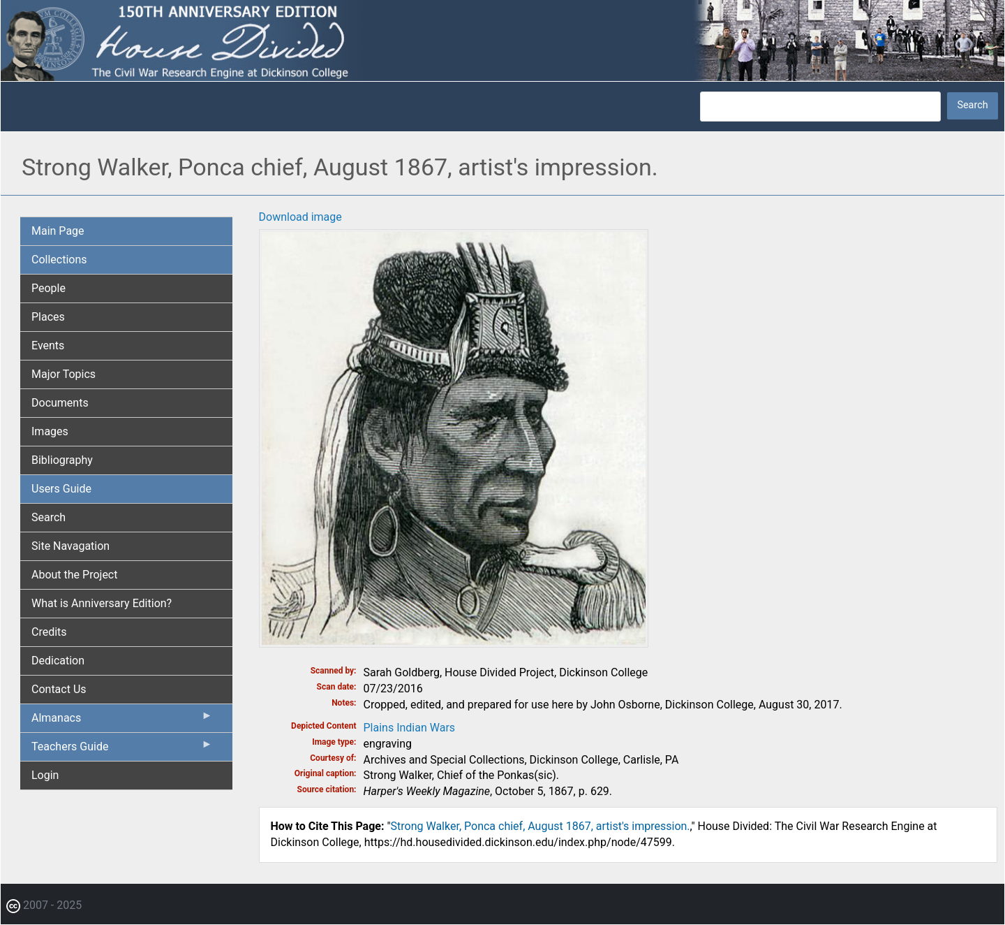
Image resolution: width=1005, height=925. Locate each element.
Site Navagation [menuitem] (70, 546)
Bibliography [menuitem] (62, 460)
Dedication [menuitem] (57, 660)
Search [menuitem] (48, 517)
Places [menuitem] (48, 316)
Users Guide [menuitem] (61, 488)
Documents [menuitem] (60, 402)
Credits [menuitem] (49, 632)
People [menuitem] (48, 288)
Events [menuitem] (47, 345)
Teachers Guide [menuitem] (122, 749)
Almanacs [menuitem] (122, 721)
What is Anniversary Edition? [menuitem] (101, 603)
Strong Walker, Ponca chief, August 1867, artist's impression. (540, 826)
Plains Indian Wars (410, 727)
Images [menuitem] (49, 431)
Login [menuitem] (45, 775)
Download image (300, 217)
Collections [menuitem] (59, 259)
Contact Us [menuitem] (59, 689)
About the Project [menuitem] (74, 574)
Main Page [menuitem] (57, 231)
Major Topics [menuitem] (63, 374)
